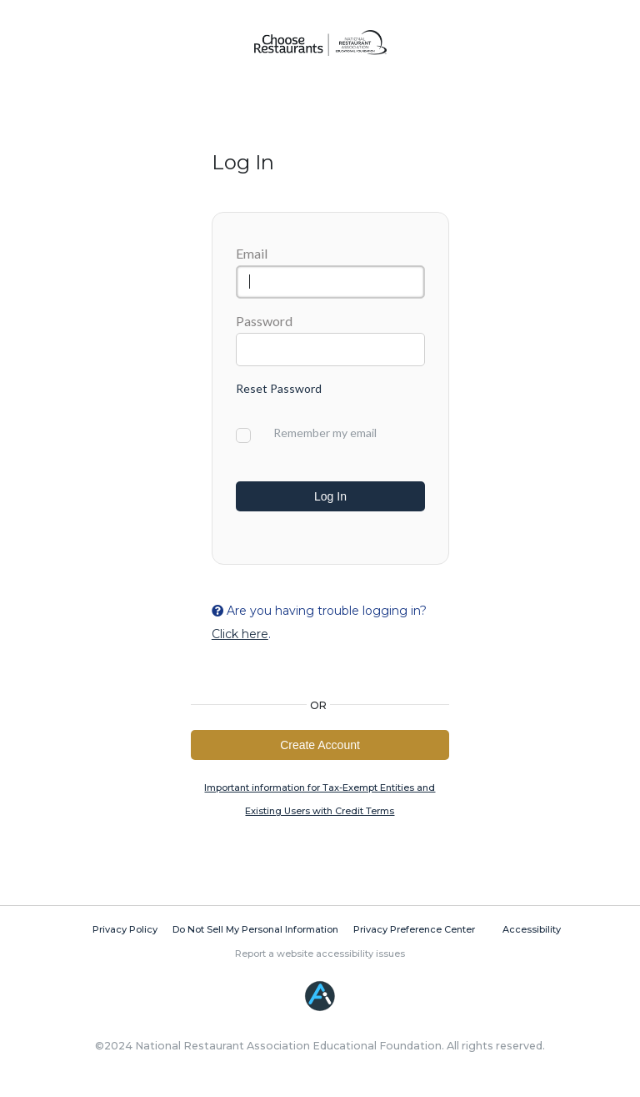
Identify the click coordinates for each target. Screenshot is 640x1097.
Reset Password (279, 388)
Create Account (320, 747)
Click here (240, 635)
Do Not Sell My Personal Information (255, 933)
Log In (330, 496)
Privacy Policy (125, 933)
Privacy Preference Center (414, 933)
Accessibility (531, 933)
